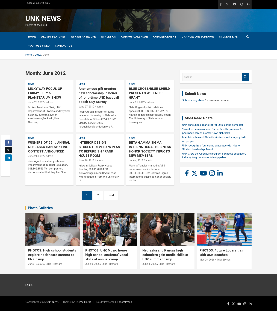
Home (32, 36)
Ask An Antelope (83, 36)
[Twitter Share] (8, 150)
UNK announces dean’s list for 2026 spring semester (212, 124)
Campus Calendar (134, 36)
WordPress (125, 302)
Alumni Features (53, 36)
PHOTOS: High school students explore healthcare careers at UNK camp (52, 254)
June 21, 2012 (137, 102)
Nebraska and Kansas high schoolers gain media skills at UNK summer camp (165, 254)
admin (49, 102)
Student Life (228, 36)
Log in (29, 285)
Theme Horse (83, 302)
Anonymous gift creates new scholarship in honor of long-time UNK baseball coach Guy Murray (99, 95)
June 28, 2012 (36, 102)
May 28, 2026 (207, 259)
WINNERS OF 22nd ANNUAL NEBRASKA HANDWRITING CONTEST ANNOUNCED (49, 146)
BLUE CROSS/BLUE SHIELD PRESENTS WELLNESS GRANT (149, 93)
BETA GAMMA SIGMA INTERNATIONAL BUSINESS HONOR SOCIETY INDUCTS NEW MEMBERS (150, 149)
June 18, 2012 (86, 160)
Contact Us (63, 45)
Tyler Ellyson (224, 259)
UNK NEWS (43, 18)
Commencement (164, 36)
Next (111, 195)
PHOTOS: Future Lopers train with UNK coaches (222, 252)
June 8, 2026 (92, 263)
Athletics (108, 36)
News (31, 84)
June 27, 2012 (86, 106)
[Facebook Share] (8, 143)
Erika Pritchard (54, 263)
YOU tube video (39, 45)
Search (245, 77)
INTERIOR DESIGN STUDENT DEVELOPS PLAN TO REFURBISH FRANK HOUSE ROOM (99, 149)
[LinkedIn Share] (8, 157)
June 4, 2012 (136, 160)
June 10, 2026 (36, 263)
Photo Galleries (40, 208)
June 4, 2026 (149, 263)
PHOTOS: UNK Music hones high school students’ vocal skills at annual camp (106, 254)
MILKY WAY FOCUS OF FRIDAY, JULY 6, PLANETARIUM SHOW (45, 93)
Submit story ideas (193, 100)
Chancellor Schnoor (198, 36)
